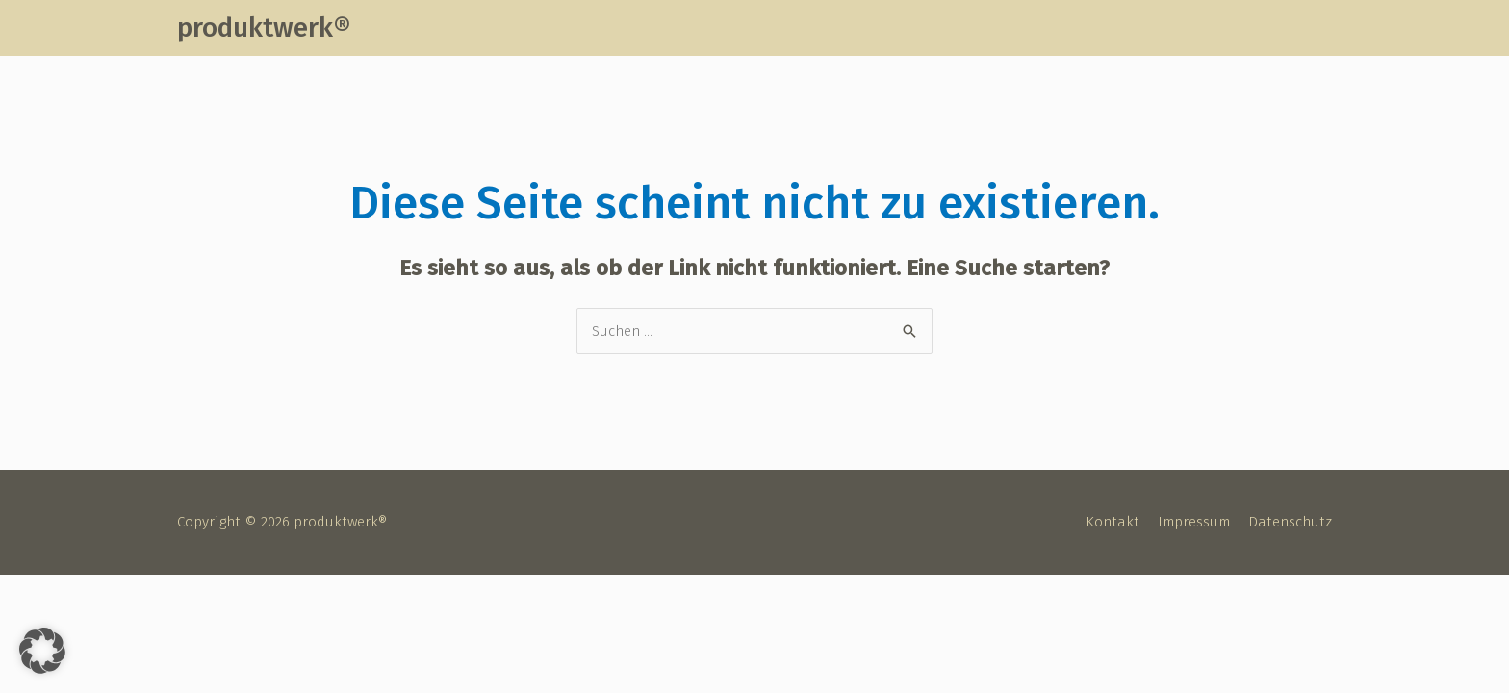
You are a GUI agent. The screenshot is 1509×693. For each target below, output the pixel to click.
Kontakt (1112, 521)
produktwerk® (263, 27)
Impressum (1194, 521)
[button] (42, 650)
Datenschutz (1290, 521)
